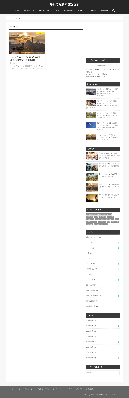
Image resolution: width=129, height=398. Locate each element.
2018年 (15, 18)
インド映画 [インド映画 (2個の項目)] (103, 217)
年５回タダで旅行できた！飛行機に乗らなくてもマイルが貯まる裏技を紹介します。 (102, 92)
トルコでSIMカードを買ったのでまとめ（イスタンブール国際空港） (102, 137)
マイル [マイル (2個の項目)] (117, 219)
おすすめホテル (68, 10)
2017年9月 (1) (91, 347)
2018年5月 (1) (91, 326)
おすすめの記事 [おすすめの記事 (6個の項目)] (90, 214)
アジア (89, 242)
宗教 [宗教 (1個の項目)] (117, 222)
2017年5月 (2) (91, 352)
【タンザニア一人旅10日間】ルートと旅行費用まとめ (108, 175)
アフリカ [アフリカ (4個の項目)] (109, 214)
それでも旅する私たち (100, 395)
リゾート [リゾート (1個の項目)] (94, 222)
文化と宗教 (92, 10)
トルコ (90, 258)
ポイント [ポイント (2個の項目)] (111, 219)
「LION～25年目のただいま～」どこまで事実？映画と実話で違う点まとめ (109, 155)
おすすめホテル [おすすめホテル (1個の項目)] (101, 214)
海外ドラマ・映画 (44, 10)
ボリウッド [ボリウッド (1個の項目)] (104, 219)
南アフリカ (92, 269)
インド (17, 10)
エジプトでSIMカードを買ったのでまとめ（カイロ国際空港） (109, 165)
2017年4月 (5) (91, 358)
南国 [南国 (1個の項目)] (113, 222)
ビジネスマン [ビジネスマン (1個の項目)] (90, 219)
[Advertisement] (103, 39)
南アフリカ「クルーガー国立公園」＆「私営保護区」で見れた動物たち (102, 115)
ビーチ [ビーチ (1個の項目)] (97, 219)
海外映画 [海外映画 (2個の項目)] (96, 224)
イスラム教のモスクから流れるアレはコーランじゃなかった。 (109, 196)
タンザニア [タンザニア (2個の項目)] (110, 217)
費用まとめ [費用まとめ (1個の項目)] (104, 224)
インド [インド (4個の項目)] (96, 217)
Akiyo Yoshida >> (103, 65)
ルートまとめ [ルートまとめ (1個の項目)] (102, 222)
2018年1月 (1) (91, 336)
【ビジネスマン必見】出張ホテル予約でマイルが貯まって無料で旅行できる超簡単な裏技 (102, 126)
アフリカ (56, 10)
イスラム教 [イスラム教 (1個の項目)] (89, 217)
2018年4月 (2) (91, 331)
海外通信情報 (104, 10)
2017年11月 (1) (91, 342)
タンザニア (81, 10)
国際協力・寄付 (92, 306)
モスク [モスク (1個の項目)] (88, 222)
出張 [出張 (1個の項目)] (108, 222)
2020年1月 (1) (91, 320)
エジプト (91, 279)
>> (96, 76)
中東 (89, 253)
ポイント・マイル (29, 10)
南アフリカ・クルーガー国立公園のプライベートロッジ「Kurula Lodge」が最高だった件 (102, 104)
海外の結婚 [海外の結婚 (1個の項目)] (89, 224)
